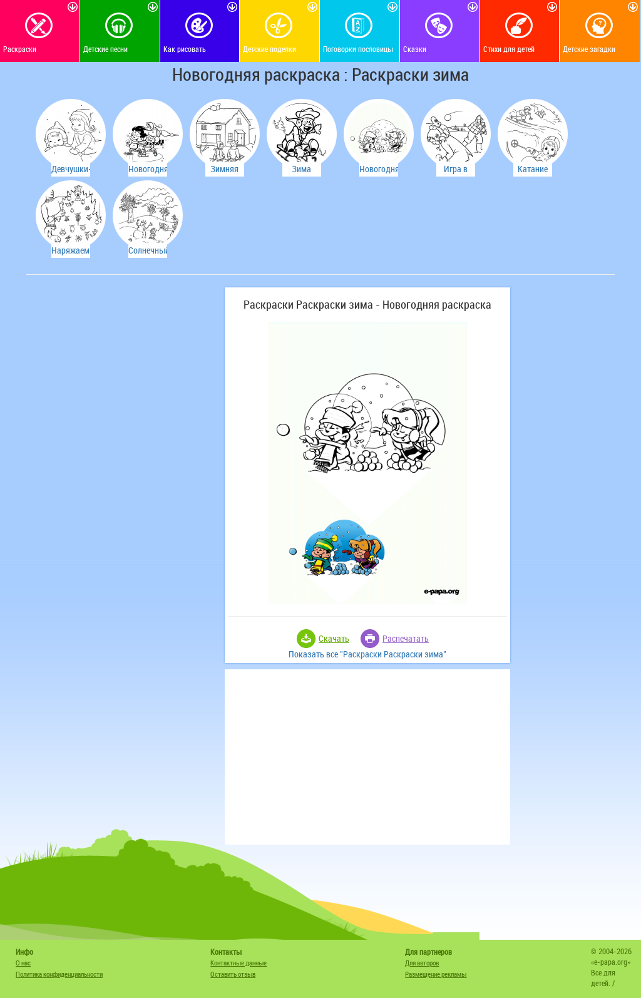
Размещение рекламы (435, 974)
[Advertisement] (123, 365)
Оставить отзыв (232, 974)
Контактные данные (238, 962)
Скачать (334, 638)
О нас (23, 962)
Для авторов (422, 962)
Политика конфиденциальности (59, 974)
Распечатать (405, 638)
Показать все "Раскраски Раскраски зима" (367, 654)
